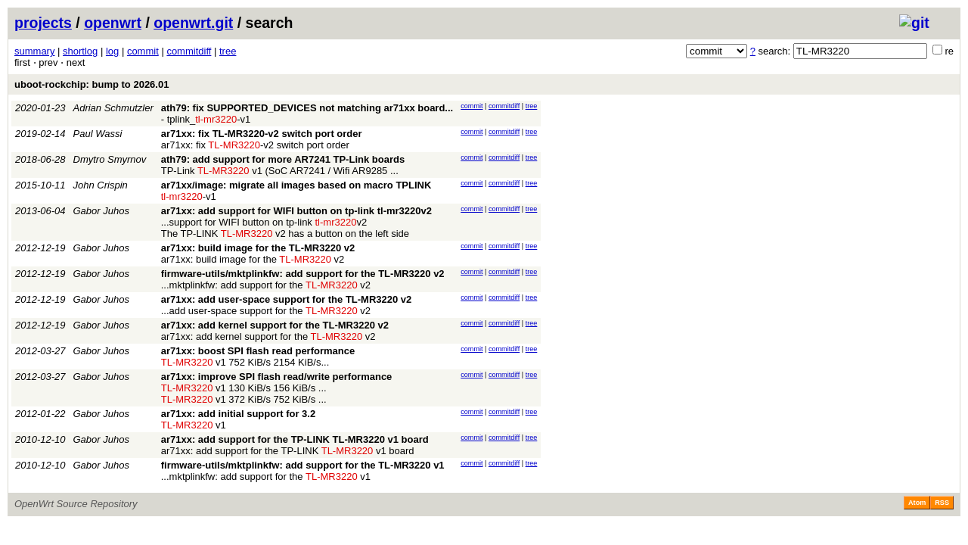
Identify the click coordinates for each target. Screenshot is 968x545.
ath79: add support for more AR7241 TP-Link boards (283, 159)
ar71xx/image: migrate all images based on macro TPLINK (296, 185)
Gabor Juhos (101, 210)
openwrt (112, 22)
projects (43, 22)
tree (227, 51)
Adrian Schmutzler (113, 108)
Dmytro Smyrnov (110, 159)
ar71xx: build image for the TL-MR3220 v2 (258, 248)
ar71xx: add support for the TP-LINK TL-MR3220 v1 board (295, 439)
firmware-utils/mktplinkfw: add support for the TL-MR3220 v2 (303, 273)
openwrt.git (193, 22)
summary (34, 51)
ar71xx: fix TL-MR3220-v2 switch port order (261, 133)
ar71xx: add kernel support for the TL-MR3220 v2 (275, 325)
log (112, 51)
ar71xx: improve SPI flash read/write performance (276, 376)
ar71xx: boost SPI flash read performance (258, 351)
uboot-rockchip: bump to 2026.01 (91, 84)
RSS (942, 502)
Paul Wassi (98, 133)
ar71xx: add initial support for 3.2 (238, 413)
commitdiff (188, 51)
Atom (917, 502)
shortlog (80, 51)
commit (143, 51)
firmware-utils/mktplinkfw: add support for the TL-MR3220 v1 (303, 465)
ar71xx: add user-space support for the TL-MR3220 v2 (286, 299)
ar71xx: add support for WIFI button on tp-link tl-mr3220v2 (296, 210)
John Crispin (100, 185)
